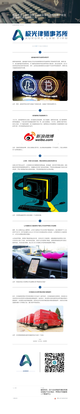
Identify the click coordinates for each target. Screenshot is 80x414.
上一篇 (14, 388)
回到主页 (5, 3)
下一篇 (43, 388)
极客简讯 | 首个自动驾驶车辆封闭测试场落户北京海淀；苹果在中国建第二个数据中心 (54, 392)
